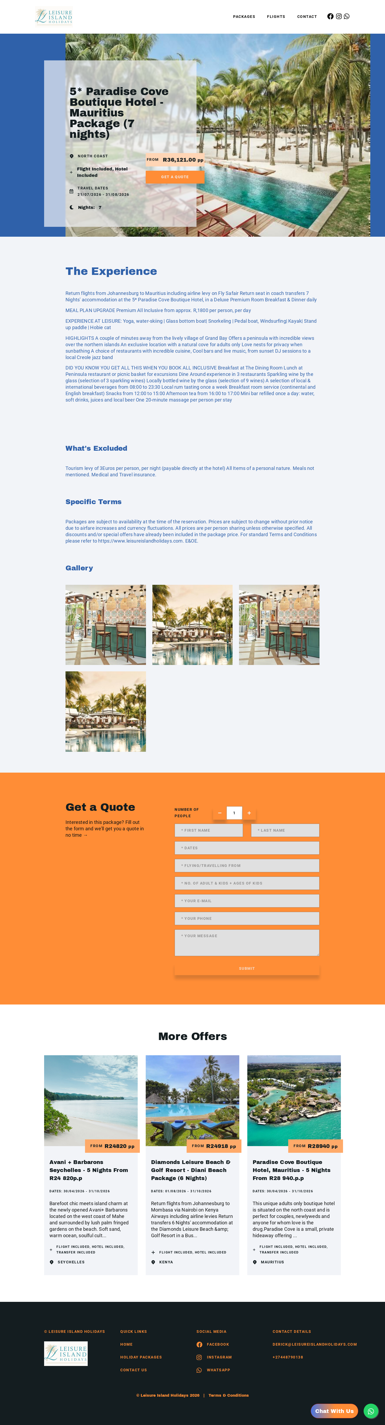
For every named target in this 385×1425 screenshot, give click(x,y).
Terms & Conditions (229, 1395)
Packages (244, 16)
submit (247, 968)
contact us (133, 1370)
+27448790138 (288, 1357)
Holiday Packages (141, 1357)
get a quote (175, 177)
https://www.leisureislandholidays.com (140, 541)
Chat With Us (334, 1411)
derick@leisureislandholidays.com (307, 1344)
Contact (307, 16)
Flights (276, 16)
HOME (126, 1344)
